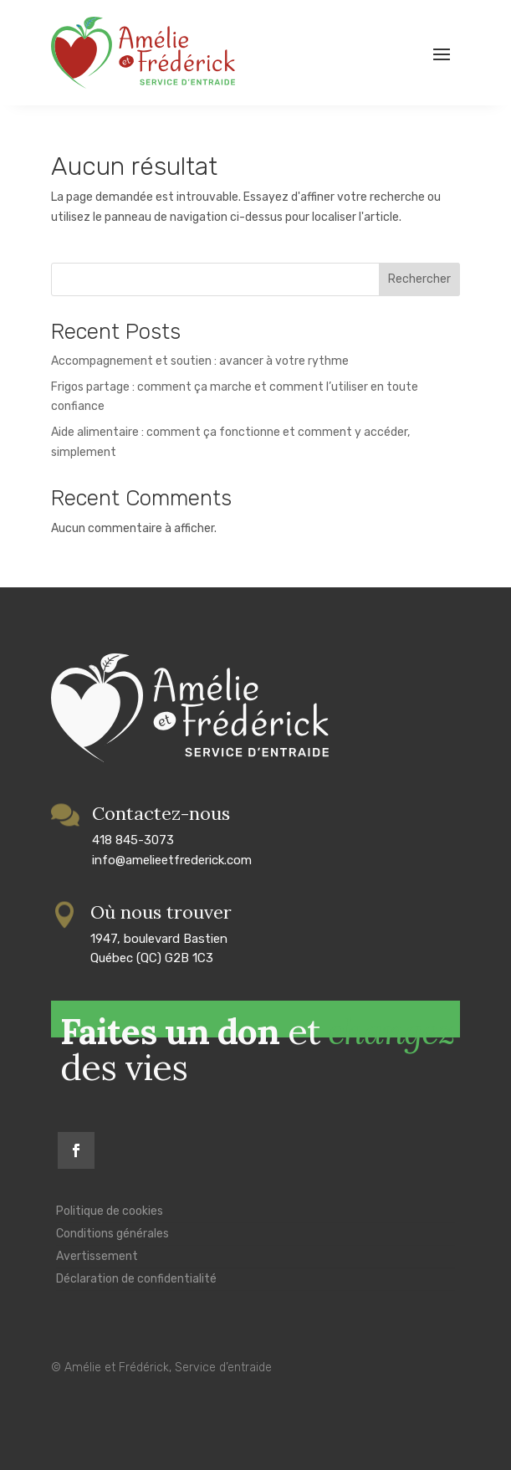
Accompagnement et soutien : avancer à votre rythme (200, 361)
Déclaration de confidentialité (136, 1279)
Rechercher (419, 279)
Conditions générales (112, 1234)
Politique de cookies (109, 1211)
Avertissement (97, 1256)
